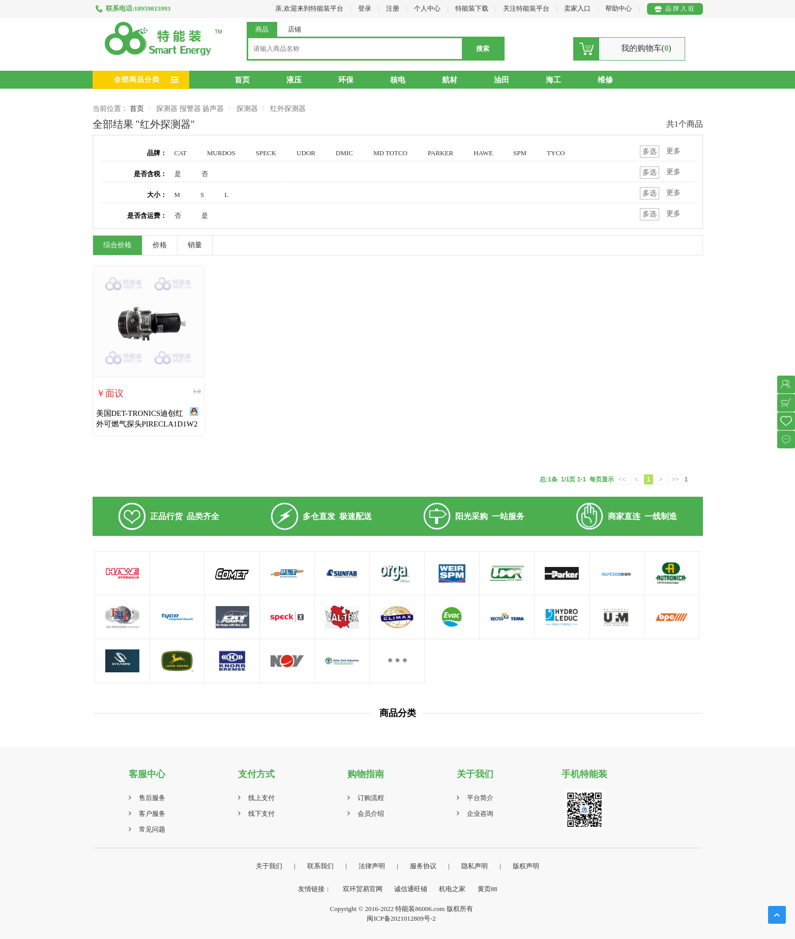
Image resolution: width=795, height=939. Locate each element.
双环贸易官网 (362, 889)
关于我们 (269, 866)
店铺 (294, 29)
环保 (346, 80)
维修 (605, 80)
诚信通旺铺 (410, 889)
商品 (262, 29)
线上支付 (261, 798)
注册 (392, 8)
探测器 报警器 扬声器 (190, 108)
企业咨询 (480, 813)
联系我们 (320, 866)
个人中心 (427, 8)
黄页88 (487, 889)
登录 (364, 8)
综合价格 (117, 245)
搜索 (482, 48)
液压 (294, 80)
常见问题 (152, 829)
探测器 (247, 108)
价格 (160, 245)
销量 (195, 245)
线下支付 (261, 813)
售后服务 (152, 798)
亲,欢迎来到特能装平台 (309, 8)
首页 (242, 80)
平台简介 (480, 798)
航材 (449, 80)
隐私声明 (474, 866)
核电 (397, 80)
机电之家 (452, 889)
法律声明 (372, 866)
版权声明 (526, 866)
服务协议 (423, 866)
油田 (501, 80)
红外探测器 (288, 108)
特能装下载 (472, 8)
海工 (553, 80)
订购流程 (371, 798)
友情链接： (314, 889)
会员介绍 (371, 813)
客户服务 (152, 813)
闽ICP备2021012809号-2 (401, 918)
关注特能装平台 (527, 8)
